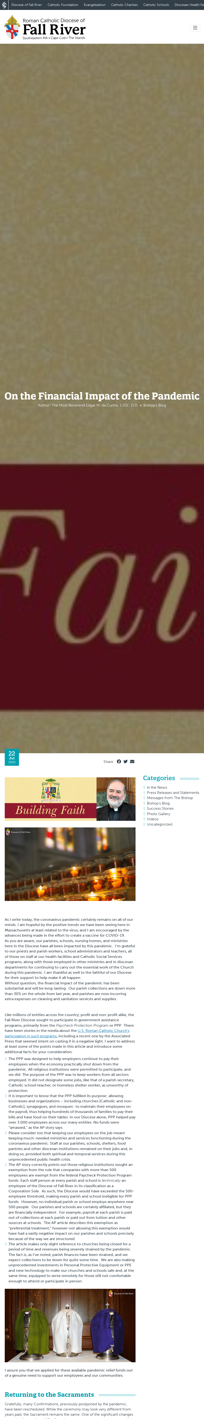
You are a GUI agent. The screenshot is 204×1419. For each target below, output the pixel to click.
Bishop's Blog (158, 803)
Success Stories (160, 808)
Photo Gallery (158, 814)
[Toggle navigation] (195, 27)
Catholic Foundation (63, 5)
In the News (157, 787)
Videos (153, 819)
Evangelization (94, 5)
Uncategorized (159, 824)
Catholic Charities (124, 5)
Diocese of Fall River (26, 5)
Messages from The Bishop (170, 798)
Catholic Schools (156, 5)
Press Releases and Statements (173, 792)
